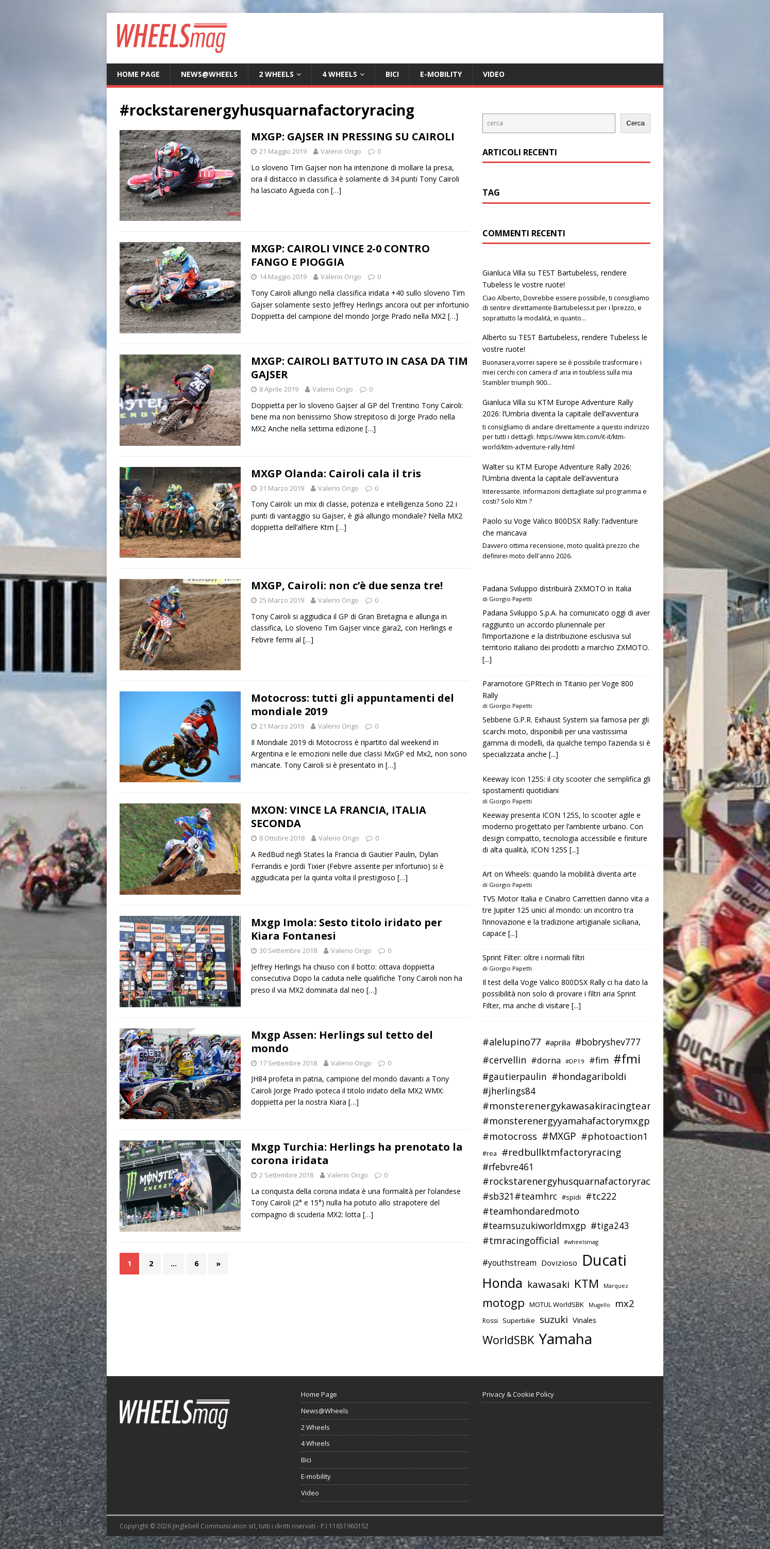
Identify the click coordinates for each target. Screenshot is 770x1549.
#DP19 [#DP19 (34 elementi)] (574, 1061)
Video (494, 74)
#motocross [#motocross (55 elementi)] (509, 1136)
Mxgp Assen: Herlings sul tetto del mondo (342, 1041)
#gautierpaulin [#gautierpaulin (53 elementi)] (514, 1077)
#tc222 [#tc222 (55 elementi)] (600, 1196)
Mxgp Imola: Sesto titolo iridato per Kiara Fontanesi (346, 929)
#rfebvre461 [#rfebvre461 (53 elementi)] (508, 1167)
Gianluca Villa (504, 273)
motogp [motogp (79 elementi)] (503, 1303)
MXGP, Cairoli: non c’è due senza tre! (347, 585)
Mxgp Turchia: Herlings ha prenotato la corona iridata (357, 1153)
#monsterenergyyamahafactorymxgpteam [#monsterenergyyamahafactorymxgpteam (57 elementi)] (577, 1121)
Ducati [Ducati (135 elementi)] (604, 1260)
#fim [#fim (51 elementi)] (599, 1060)
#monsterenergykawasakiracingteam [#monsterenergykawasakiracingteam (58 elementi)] (569, 1105)
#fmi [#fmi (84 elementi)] (627, 1059)
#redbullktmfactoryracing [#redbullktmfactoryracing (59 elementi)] (561, 1152)
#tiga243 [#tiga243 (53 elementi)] (610, 1226)
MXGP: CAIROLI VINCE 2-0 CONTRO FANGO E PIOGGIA (340, 255)
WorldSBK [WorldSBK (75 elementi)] (508, 1339)
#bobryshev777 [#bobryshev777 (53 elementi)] (608, 1042)
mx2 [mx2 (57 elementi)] (624, 1303)
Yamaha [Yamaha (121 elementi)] (565, 1338)
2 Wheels (276, 74)
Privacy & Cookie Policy (518, 1394)
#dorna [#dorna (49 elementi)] (546, 1060)
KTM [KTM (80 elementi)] (586, 1284)
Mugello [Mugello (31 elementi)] (599, 1305)
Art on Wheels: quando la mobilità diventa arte (559, 874)
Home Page (138, 74)
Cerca (635, 123)
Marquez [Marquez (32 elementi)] (616, 1285)
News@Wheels (209, 74)
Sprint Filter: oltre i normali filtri (533, 957)
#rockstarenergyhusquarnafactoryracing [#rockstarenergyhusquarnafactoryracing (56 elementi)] (573, 1181)
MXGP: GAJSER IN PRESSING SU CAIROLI (353, 136)
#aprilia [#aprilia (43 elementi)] (558, 1042)
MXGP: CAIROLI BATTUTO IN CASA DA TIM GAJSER (359, 367)
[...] (487, 659)
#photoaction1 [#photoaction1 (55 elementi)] (614, 1136)
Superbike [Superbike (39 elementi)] (519, 1320)
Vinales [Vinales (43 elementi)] (584, 1320)
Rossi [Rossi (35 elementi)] (490, 1320)
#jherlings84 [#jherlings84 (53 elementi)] (508, 1091)
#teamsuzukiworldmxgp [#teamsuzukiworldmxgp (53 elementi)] (534, 1226)
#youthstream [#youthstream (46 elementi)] (509, 1262)
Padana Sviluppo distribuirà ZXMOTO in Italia (556, 588)
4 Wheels (339, 74)
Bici (392, 74)
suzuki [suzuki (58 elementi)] (554, 1319)
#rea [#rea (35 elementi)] (489, 1153)
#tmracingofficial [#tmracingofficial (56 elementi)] (520, 1240)
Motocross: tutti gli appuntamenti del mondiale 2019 (352, 704)
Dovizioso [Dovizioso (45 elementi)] (559, 1262)
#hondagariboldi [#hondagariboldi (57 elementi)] (588, 1076)
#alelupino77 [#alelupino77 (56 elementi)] (511, 1042)
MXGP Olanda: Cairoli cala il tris (336, 473)
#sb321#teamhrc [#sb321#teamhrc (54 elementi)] (519, 1196)
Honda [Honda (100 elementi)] (502, 1283)
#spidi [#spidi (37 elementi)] (571, 1197)
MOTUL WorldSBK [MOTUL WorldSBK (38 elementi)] (556, 1304)
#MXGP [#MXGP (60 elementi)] (559, 1136)
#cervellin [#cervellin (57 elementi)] (504, 1060)
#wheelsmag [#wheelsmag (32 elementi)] (581, 1242)
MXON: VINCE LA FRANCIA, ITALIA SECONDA (338, 816)
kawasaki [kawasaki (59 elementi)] (548, 1284)
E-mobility (441, 74)
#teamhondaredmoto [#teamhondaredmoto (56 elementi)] (530, 1211)
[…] (336, 190)
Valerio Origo (341, 151)
